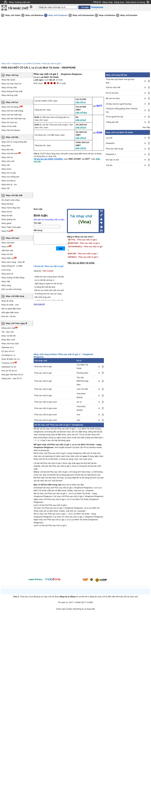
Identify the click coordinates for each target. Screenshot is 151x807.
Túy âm (109, 165)
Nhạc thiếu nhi (7, 258)
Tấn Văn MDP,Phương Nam (82, 381)
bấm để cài (81, 102)
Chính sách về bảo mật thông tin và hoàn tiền (75, 609)
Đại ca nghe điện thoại (11, 308)
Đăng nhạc (119, 2)
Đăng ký (97, 2)
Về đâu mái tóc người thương (118, 104)
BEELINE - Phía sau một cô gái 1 (83, 253)
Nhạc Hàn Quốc (8, 80)
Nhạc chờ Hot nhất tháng (12, 111)
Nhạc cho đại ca (8, 180)
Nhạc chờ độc (12, 137)
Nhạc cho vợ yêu (8, 173)
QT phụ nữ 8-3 (7, 351)
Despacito (110, 143)
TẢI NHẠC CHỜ (18, 8)
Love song (5, 270)
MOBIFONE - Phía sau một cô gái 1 (84, 243)
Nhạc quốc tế (7, 274)
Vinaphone (16, 63)
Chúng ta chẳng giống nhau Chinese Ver (122, 110)
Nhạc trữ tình (7, 254)
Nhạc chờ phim (8, 243)
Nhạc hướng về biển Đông (12, 277)
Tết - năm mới (7, 332)
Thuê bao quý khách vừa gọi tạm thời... (120, 81)
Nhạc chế (5, 165)
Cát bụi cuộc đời (113, 87)
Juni (78, 414)
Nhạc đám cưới (8, 340)
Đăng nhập (107, 2)
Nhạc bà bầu (6, 215)
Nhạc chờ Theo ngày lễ (16, 323)
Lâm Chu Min (82, 389)
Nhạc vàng (6, 285)
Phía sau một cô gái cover (45, 402)
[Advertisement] (69, 553)
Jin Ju (79, 402)
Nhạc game (6, 223)
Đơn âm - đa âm (8, 316)
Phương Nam (82, 373)
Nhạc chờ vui (7, 157)
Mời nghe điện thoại (10, 312)
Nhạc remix (6, 169)
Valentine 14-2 (7, 347)
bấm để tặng (81, 112)
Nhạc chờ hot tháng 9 (10, 107)
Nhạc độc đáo (7, 149)
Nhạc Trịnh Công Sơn (10, 208)
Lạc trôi (109, 138)
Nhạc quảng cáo (8, 219)
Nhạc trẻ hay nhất (9, 87)
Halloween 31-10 (8, 367)
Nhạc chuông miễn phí (19, 2)
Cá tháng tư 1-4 (8, 355)
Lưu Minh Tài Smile (31, 63)
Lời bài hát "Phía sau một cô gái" (49, 266)
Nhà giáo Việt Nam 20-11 (12, 374)
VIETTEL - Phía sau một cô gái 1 (82, 240)
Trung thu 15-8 (7, 363)
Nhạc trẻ (5, 246)
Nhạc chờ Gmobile (128, 15)
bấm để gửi (81, 120)
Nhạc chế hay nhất (9, 95)
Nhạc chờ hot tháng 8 (10, 130)
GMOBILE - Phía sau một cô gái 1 (83, 257)
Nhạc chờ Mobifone (34, 15)
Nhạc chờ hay (12, 75)
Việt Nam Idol (7, 250)
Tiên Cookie (47, 271)
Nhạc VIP (5, 188)
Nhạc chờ (5, 63)
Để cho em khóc (113, 98)
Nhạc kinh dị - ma (9, 184)
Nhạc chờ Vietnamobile (83, 15)
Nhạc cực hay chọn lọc (11, 84)
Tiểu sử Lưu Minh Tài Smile (80, 263)
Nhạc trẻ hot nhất (8, 126)
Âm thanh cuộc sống (10, 200)
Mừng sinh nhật (8, 328)
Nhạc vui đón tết (8, 336)
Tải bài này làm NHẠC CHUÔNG (48, 159)
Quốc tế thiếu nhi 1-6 (10, 359)
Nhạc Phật (5, 231)
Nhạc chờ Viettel (12, 15)
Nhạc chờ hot (12, 102)
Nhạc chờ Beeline (107, 15)
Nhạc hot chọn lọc (9, 122)
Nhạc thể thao (7, 204)
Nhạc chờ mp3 (12, 238)
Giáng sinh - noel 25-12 (11, 378)
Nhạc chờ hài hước (9, 153)
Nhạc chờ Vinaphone (57, 15)
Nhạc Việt (5, 281)
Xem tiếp (146, 127)
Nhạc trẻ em (6, 212)
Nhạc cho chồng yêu (10, 177)
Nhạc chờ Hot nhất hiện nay (13, 118)
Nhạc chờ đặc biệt (14, 195)
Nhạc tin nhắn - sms (10, 305)
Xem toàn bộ (39, 304)
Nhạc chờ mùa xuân (10, 343)
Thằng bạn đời (112, 122)
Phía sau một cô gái (43, 366)
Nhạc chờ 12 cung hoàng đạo (14, 142)
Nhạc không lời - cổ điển (12, 266)
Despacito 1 (111, 154)
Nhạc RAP (5, 146)
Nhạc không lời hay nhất (11, 91)
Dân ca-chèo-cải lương (11, 289)
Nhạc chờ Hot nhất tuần (11, 115)
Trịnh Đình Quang (81, 395)
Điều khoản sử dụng (135, 2)
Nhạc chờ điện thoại (15, 296)
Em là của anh (112, 93)
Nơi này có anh (112, 160)
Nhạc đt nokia (7, 301)
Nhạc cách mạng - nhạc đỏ (13, 262)
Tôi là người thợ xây (114, 116)
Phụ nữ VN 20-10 (9, 371)
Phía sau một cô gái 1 (52, 63)
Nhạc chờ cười (7, 161)
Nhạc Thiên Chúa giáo (11, 227)
